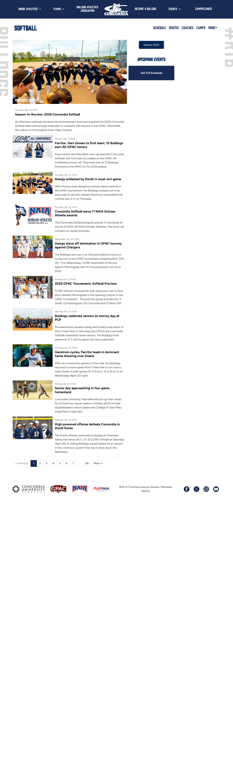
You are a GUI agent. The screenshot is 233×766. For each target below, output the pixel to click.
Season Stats (151, 45)
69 (87, 463)
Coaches (187, 27)
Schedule (159, 27)
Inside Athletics (28, 9)
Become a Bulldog (145, 9)
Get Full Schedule (151, 73)
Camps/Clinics (203, 9)
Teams (57, 9)
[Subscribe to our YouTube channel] (216, 489)
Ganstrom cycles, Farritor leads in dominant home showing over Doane (87, 354)
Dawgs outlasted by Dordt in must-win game (88, 179)
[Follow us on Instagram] (206, 489)
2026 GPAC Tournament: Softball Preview (86, 283)
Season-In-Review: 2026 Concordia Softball (47, 114)
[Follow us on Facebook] (186, 489)
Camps (200, 27)
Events (173, 9)
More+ (212, 27)
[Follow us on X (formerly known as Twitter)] (196, 489)
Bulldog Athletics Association (87, 8)
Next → (98, 463)
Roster (174, 27)
